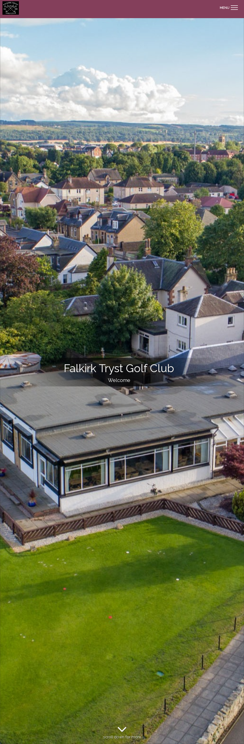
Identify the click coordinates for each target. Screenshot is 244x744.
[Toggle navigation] (229, 7)
